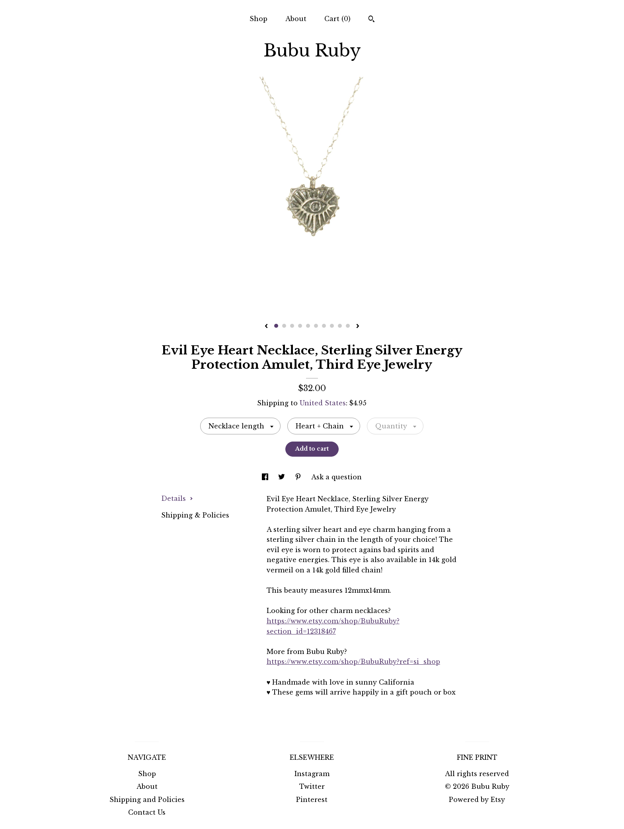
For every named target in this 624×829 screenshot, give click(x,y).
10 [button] (348, 326)
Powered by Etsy (477, 800)
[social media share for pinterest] (299, 477)
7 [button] (324, 326)
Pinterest (312, 800)
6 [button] (316, 326)
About (295, 19)
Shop (258, 19)
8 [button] (332, 326)
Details (177, 498)
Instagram (312, 774)
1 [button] (276, 326)
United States (323, 403)
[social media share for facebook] (266, 477)
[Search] (371, 20)
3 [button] (292, 326)
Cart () (337, 19)
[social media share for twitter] (282, 477)
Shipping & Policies (195, 515)
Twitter (312, 786)
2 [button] (284, 326)
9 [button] (340, 326)
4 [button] (300, 326)
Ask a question (336, 477)
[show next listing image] (358, 326)
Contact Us (147, 812)
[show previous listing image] (266, 326)
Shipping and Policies (147, 800)
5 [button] (308, 326)
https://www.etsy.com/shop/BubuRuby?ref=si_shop (353, 662)
